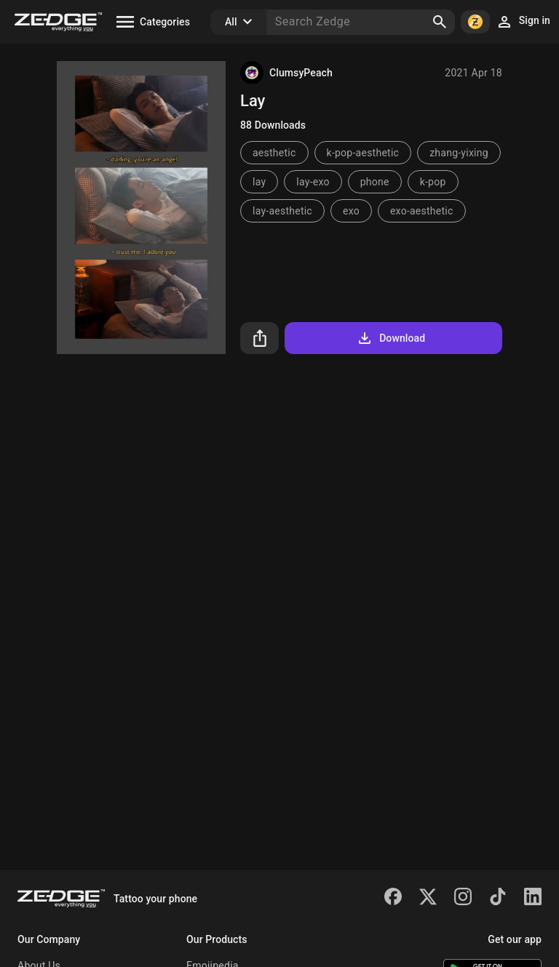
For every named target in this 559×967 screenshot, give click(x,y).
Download (390, 338)
